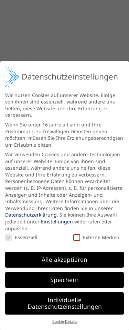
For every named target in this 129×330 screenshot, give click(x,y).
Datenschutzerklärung (31, 213)
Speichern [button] (64, 278)
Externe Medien (96, 236)
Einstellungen (57, 220)
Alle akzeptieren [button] (64, 258)
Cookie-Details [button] (64, 320)
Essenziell (21, 236)
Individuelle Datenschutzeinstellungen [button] (65, 301)
